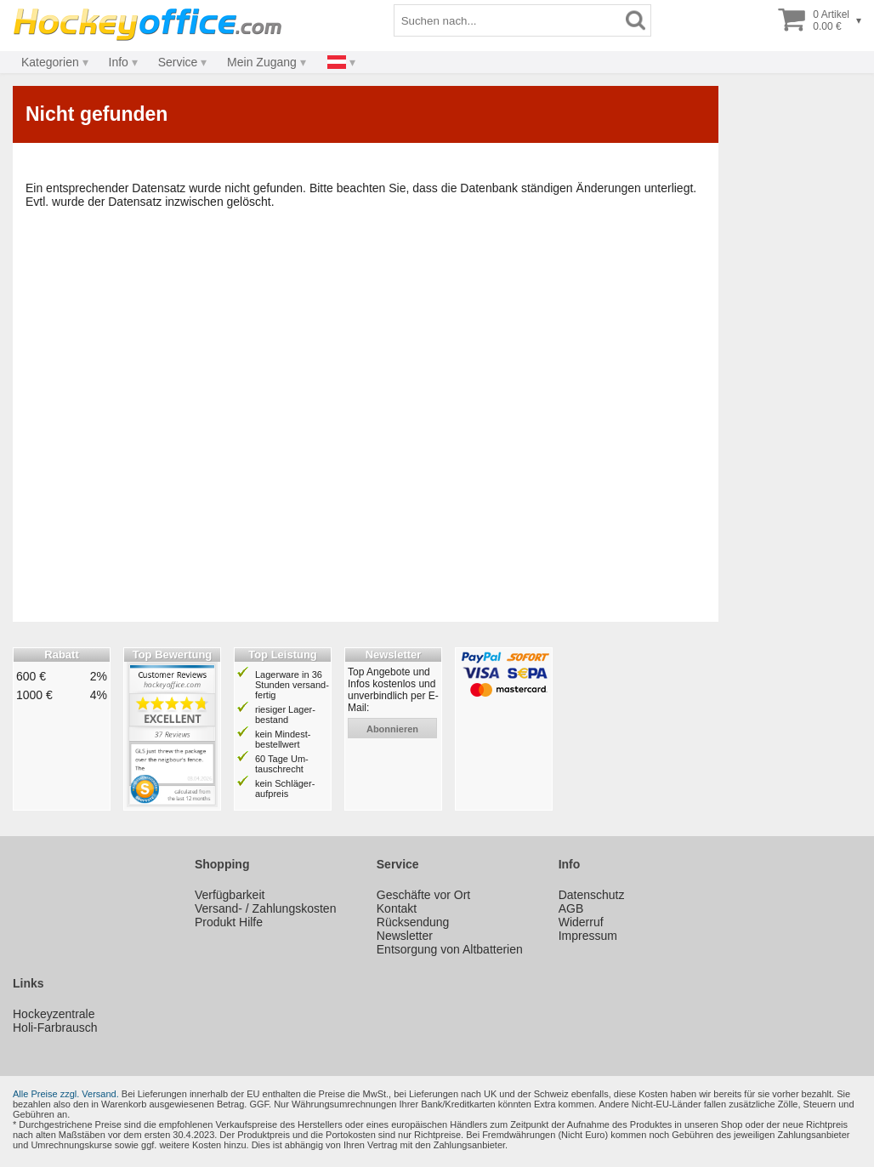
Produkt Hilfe (229, 922)
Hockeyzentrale (54, 1014)
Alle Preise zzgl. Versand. (66, 1094)
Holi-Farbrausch (55, 1027)
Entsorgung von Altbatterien (450, 949)
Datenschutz (592, 895)
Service (178, 62)
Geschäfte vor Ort (423, 895)
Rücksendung (413, 922)
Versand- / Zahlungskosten (266, 908)
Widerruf (581, 922)
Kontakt (397, 908)
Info (118, 62)
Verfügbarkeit (230, 895)
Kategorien (50, 62)
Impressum (588, 935)
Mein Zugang (262, 62)
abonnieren (392, 729)
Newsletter (405, 935)
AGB (571, 908)
